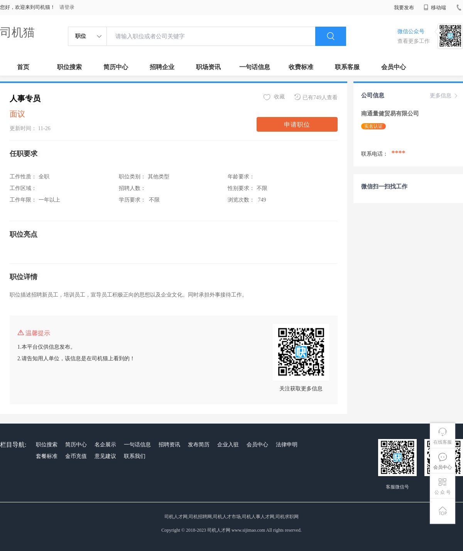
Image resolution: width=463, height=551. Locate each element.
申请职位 (297, 124)
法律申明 (286, 445)
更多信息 (444, 95)
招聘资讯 (169, 445)
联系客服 (347, 67)
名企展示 (105, 445)
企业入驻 (228, 445)
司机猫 (17, 32)
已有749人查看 (316, 97)
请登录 (66, 7)
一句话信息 (254, 67)
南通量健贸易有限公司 (391, 113)
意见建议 (105, 456)
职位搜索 (69, 67)
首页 (23, 67)
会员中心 (393, 67)
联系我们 (134, 456)
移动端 (435, 7)
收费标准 (301, 67)
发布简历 (199, 445)
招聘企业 (162, 67)
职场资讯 (208, 67)
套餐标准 (46, 456)
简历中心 (115, 67)
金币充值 (76, 456)
